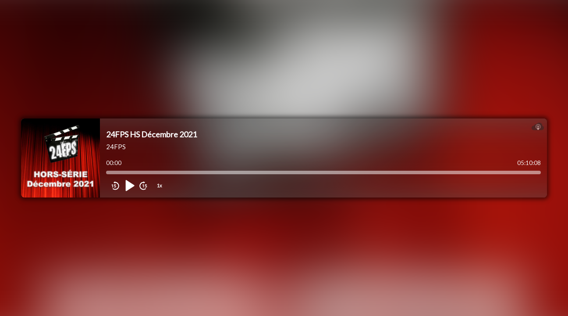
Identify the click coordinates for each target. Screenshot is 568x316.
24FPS (116, 147)
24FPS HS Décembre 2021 (151, 134)
